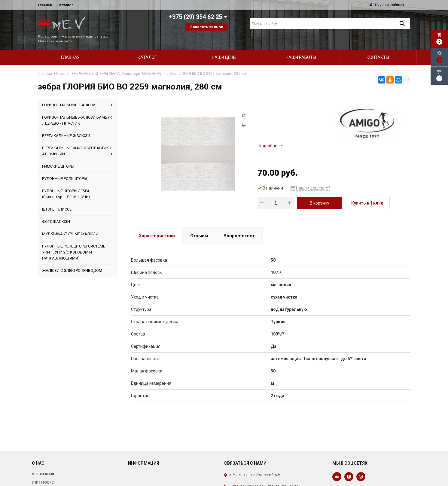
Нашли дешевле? (310, 177)
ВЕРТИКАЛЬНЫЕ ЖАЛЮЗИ (66, 125)
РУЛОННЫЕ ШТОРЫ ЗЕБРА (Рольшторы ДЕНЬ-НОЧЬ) (66, 183)
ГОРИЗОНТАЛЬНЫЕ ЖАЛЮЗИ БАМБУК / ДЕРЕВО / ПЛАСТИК (77, 110)
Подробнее (270, 135)
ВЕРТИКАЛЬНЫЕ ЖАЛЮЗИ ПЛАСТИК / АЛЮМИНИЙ (77, 141)
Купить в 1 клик (367, 192)
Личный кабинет (387, 5)
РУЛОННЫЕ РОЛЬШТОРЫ (64, 168)
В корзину (319, 192)
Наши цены (224, 47)
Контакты (378, 47)
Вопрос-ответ (239, 225)
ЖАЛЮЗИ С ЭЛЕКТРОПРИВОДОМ (72, 260)
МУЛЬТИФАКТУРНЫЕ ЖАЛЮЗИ (70, 223)
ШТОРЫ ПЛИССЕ (57, 199)
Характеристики (157, 225)
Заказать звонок (206, 27)
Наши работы (301, 47)
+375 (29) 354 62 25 (247, 477)
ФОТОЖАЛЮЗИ (56, 211)
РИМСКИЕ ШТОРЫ (58, 156)
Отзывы (199, 225)
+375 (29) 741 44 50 (281, 477)
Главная (45, 5)
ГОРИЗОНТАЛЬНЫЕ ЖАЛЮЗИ (77, 95)
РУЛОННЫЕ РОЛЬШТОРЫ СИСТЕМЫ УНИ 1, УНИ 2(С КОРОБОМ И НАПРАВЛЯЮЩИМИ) (74, 242)
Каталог (66, 5)
